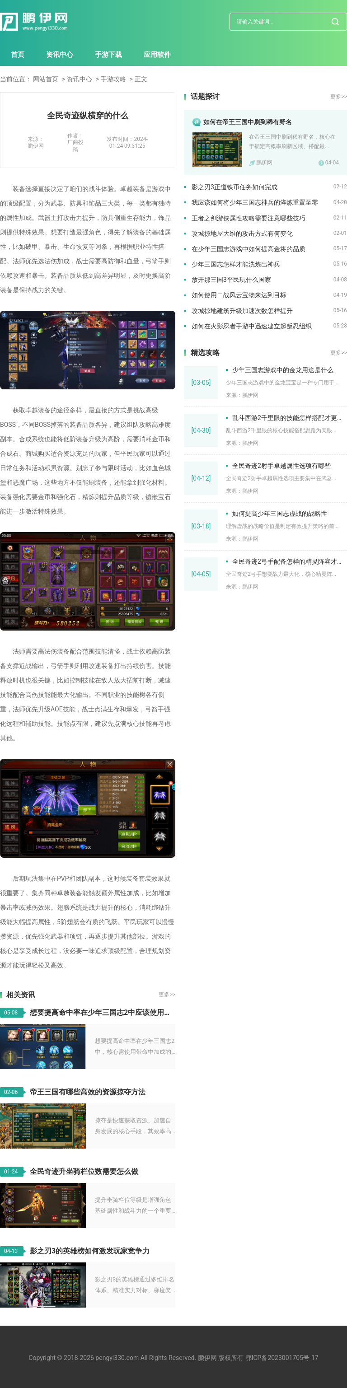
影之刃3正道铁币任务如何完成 (234, 187)
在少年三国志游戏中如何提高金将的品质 (248, 248)
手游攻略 (113, 79)
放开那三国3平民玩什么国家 (231, 279)
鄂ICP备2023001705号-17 (282, 1357)
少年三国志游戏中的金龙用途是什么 (282, 370)
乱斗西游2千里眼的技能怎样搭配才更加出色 (289, 417)
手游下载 (108, 55)
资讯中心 (59, 55)
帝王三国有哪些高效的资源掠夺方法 (87, 1092)
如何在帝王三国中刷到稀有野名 (247, 122)
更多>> (167, 994)
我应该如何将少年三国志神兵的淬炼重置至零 (255, 202)
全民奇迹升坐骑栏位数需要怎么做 (84, 1171)
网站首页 (45, 79)
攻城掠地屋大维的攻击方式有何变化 (242, 233)
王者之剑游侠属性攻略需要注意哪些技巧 (248, 218)
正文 (141, 79)
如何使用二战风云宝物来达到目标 (239, 295)
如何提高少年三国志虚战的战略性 (279, 513)
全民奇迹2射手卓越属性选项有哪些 (281, 465)
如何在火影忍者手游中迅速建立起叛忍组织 (252, 326)
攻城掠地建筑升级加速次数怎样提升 (242, 310)
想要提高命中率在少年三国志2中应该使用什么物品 (102, 1012)
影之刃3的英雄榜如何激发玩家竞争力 (90, 1251)
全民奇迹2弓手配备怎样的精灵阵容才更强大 (289, 561)
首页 (17, 55)
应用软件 (157, 55)
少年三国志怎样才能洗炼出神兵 (236, 264)
